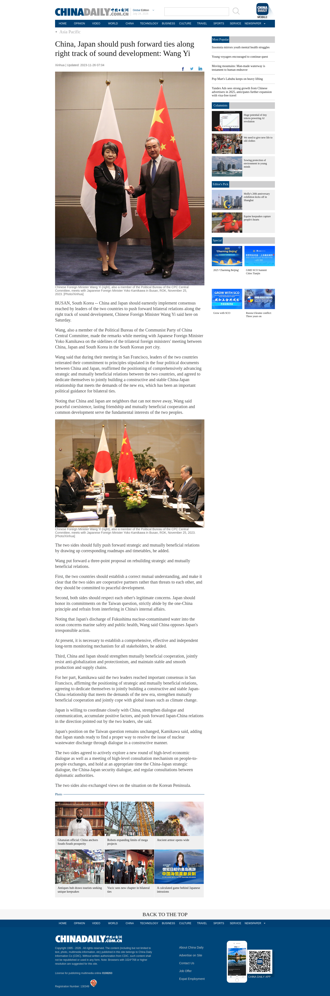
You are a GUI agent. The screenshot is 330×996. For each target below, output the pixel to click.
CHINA (130, 23)
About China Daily (191, 947)
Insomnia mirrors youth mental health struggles (241, 47)
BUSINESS (168, 23)
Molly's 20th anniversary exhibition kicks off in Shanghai (257, 197)
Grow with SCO (221, 313)
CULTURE (185, 23)
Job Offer (185, 971)
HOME (63, 23)
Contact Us (186, 963)
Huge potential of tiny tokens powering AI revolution (255, 118)
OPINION (79, 23)
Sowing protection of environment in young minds (255, 163)
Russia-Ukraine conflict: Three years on (259, 314)
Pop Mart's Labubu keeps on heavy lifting (237, 79)
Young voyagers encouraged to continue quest (240, 56)
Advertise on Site (190, 955)
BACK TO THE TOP (165, 914)
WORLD (113, 23)
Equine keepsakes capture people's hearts (257, 218)
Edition (141, 10)
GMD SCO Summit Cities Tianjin (256, 272)
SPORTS (218, 23)
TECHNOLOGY (149, 23)
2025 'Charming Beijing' (226, 270)
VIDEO (96, 23)
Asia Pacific (70, 31)
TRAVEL (202, 23)
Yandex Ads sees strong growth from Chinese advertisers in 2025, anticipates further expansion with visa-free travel (242, 92)
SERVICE (235, 23)
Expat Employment (192, 979)
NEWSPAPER (252, 23)
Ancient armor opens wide (173, 840)
